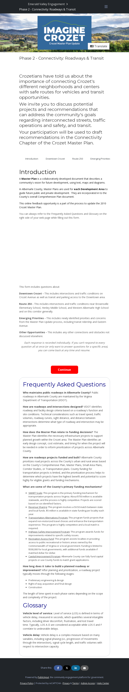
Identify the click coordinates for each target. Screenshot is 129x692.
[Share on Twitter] (67, 667)
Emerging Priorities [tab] (100, 158)
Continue (64, 370)
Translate (98, 46)
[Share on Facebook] (58, 668)
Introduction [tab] (31, 158)
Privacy (66, 683)
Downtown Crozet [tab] (55, 158)
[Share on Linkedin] (75, 668)
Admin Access (88, 683)
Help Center (103, 683)
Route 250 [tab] (77, 158)
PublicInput (43, 677)
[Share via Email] (85, 668)
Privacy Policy (26, 683)
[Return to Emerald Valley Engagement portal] (48, 4)
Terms (75, 683)
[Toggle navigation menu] (106, 6)
